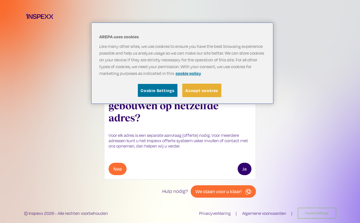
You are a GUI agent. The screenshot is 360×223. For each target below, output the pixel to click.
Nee (117, 169)
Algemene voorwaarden (264, 213)
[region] (182, 63)
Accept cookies (201, 90)
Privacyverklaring (215, 213)
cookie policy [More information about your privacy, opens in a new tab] (188, 73)
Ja (244, 169)
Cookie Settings (158, 90)
